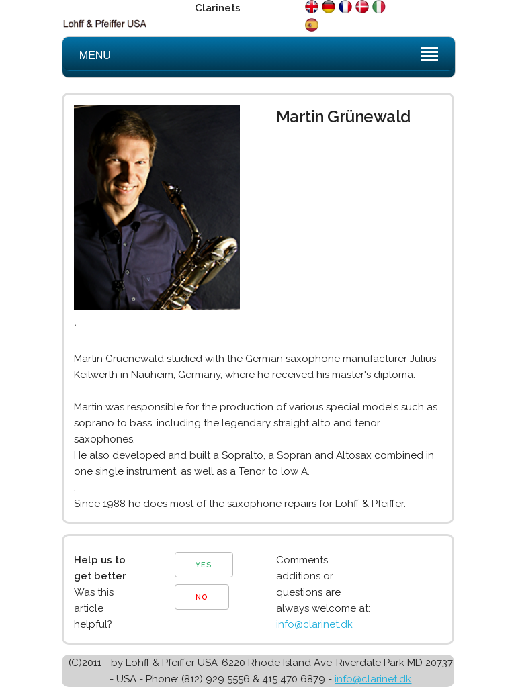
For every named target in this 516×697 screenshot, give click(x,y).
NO (202, 597)
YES (204, 565)
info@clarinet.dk (314, 624)
